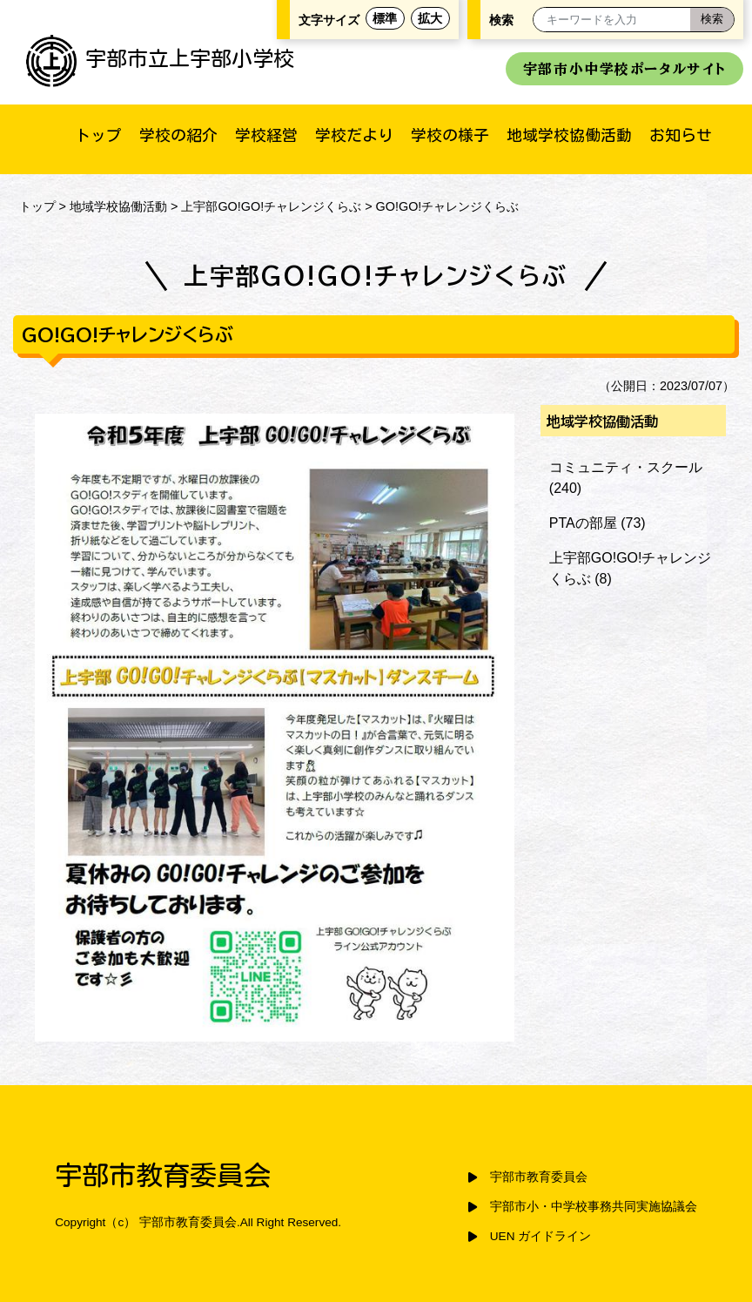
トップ (98, 135)
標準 (385, 18)
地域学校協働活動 (569, 135)
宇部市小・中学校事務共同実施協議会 (593, 1206)
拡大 (430, 18)
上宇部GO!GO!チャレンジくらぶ (271, 206)
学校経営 (266, 135)
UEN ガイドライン (540, 1236)
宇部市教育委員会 (539, 1177)
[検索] (712, 19)
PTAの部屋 (583, 523)
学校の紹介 (178, 135)
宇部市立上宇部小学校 (160, 58)
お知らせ (680, 135)
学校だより (354, 135)
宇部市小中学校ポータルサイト (624, 69)
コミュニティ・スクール (625, 467)
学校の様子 (450, 135)
